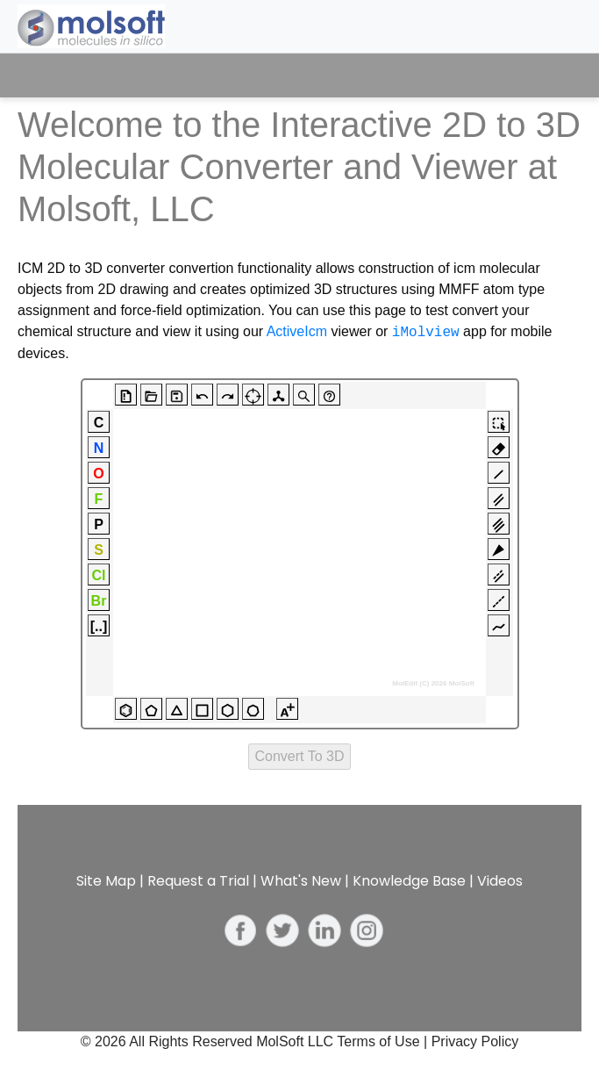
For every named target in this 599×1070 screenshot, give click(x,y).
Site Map (106, 881)
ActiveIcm (297, 332)
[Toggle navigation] (552, 75)
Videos (500, 881)
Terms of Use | (384, 1041)
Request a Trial (198, 881)
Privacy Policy (475, 1041)
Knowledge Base (409, 881)
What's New (300, 881)
